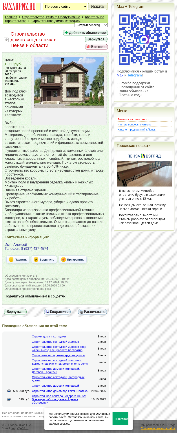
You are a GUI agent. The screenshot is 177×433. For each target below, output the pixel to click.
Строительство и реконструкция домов (58, 355)
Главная (11, 17)
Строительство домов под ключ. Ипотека (60, 391)
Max (120, 75)
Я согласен (121, 418)
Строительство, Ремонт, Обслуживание (51, 17)
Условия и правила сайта (158, 428)
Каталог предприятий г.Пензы (137, 129)
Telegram (134, 75)
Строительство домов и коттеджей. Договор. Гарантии (56, 370)
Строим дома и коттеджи (49, 336)
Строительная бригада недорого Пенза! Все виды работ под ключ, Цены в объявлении (59, 399)
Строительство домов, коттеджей (55, 21)
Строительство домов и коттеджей (55, 385)
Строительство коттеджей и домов (55, 341)
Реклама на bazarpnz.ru (133, 119)
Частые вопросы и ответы (134, 124)
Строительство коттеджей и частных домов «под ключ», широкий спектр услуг (60, 362)
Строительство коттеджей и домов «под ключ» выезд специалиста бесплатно (59, 348)
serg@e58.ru (19, 428)
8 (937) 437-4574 (35, 248)
